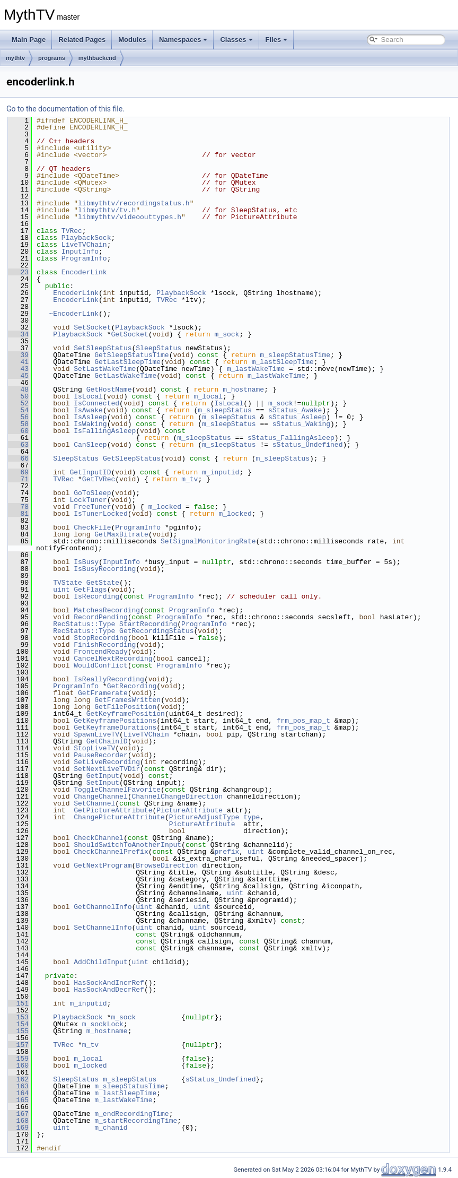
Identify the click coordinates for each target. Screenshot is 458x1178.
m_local (208, 396)
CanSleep (90, 444)
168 (18, 1120)
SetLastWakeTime (105, 369)
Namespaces (183, 40)
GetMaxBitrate (121, 534)
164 (18, 1093)
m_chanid (110, 1127)
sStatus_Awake (295, 410)
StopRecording (100, 638)
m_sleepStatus (224, 410)
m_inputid (220, 472)
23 (18, 272)
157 (18, 1045)
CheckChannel (99, 838)
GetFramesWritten (127, 700)
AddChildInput (100, 962)
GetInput (102, 776)
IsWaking (90, 424)
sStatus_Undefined (307, 444)
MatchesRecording (107, 610)
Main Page (29, 40)
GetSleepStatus (132, 458)
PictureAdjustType (204, 817)
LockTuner (88, 500)
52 (18, 403)
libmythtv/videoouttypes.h (129, 217)
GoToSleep (92, 493)
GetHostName (109, 389)
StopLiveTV (94, 748)
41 (18, 362)
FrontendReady (100, 651)
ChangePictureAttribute (119, 817)
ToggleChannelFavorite (117, 789)
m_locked (164, 507)
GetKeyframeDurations (115, 727)
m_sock (226, 334)
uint (61, 589)
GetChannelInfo (102, 907)
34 (18, 334)
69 (18, 472)
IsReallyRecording (109, 679)
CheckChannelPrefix (111, 851)
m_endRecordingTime (131, 1114)
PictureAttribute (189, 810)
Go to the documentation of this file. (65, 109)
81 (18, 513)
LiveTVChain (84, 244)
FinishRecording (105, 644)
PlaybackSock (86, 237)
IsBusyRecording (105, 569)
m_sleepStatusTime (295, 355)
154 (18, 1024)
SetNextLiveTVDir (107, 769)
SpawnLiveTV (96, 734)
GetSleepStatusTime (131, 355)
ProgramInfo (84, 258)
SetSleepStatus (102, 348)
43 (18, 369)
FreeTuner (92, 507)
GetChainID (107, 741)
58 (18, 424)
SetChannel (94, 803)
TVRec (71, 231)
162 (18, 1079)
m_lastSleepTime (283, 362)
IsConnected (96, 403)
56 (18, 417)
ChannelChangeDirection (177, 796)
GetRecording (132, 686)
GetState (102, 582)
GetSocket (129, 334)
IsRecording (96, 596)
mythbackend (97, 58)
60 (18, 431)
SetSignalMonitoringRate (208, 541)
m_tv (189, 479)
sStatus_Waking (301, 424)
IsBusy (86, 562)
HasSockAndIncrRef (109, 983)
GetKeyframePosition (125, 713)
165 (18, 1100)
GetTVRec (98, 479)
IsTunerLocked (100, 513)
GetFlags (90, 589)
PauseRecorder (100, 755)
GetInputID (90, 472)
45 (18, 375)
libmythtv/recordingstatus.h (134, 203)
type (251, 817)
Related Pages (81, 40)
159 (18, 1058)
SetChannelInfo (102, 927)
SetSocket (92, 327)
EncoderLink (84, 272)
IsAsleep (90, 417)
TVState (67, 582)
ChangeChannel (100, 796)
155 (18, 1031)
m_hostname (243, 389)
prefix (226, 851)
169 (18, 1127)
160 (18, 1065)
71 (18, 479)
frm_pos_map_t (303, 720)
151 (18, 1003)
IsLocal (88, 396)
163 (18, 1086)
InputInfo (80, 251)
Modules (132, 40)
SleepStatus (158, 348)
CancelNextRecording (113, 658)
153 (18, 1017)
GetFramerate (103, 693)
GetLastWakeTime (125, 375)
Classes (236, 40)
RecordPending (100, 617)
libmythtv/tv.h (107, 210)
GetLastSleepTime (127, 362)
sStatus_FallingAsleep (291, 438)
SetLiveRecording (107, 762)
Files (277, 40)
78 (18, 507)
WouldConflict (100, 665)
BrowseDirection (167, 865)
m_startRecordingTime (135, 1120)
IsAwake (88, 410)
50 (18, 396)
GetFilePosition (125, 707)
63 (18, 444)
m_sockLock (103, 1024)
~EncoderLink (74, 313)
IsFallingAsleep (105, 431)
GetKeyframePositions (115, 720)
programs (51, 58)
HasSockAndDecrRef (109, 989)
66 (18, 458)
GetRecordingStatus (156, 631)
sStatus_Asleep (297, 417)
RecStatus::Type (84, 624)
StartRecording (148, 624)
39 (18, 355)
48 (18, 389)
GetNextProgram (102, 865)
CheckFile (92, 527)
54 (18, 410)
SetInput (102, 782)
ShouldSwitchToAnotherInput (127, 845)
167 (18, 1114)
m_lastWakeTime (256, 369)
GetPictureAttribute (113, 810)
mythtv (15, 58)
